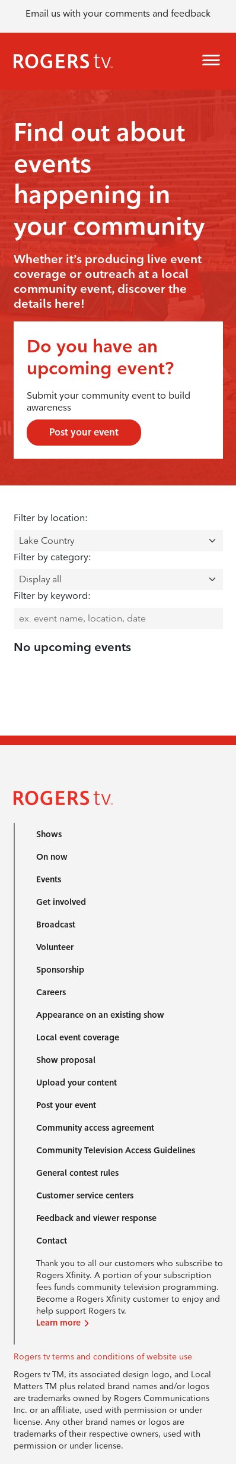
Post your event (84, 432)
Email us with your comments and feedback (118, 13)
